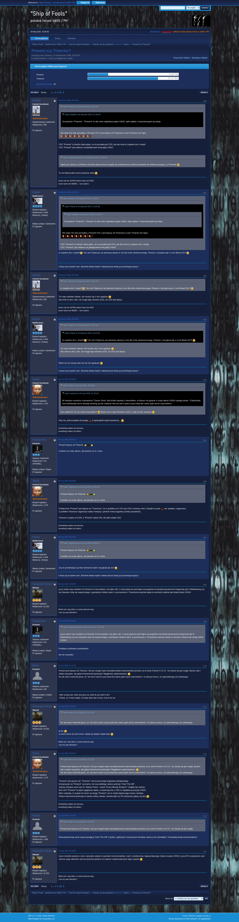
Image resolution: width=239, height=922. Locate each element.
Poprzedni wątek (182, 58)
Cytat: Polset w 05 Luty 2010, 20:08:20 (79, 385)
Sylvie (126, 44)
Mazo (35, 665)
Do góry (35, 886)
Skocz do (169, 898)
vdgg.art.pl (166, 32)
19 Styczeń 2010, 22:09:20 (68, 319)
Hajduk (36, 815)
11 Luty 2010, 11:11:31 (67, 665)
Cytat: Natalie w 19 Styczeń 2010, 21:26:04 (82, 114)
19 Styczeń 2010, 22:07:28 (68, 275)
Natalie (36, 100)
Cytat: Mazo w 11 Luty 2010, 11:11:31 (78, 712)
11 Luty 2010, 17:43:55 (67, 851)
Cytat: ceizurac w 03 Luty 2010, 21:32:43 (81, 394)
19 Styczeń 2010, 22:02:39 (68, 192)
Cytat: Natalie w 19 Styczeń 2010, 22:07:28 (81, 325)
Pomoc (185, 916)
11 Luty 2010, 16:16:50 (67, 706)
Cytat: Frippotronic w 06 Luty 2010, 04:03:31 (81, 487)
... (54, 92)
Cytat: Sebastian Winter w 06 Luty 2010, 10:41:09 (83, 627)
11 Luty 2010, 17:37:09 (67, 815)
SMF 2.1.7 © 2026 (34, 916)
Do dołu (35, 92)
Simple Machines (48, 916)
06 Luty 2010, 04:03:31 (67, 440)
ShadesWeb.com (48, 919)
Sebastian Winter (42, 584)
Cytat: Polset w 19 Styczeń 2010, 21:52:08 (80, 107)
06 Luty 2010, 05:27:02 (67, 537)
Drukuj (204, 92)
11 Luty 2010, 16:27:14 (67, 753)
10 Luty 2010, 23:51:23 (67, 621)
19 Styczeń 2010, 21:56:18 (68, 100)
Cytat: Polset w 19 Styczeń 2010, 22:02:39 (80, 281)
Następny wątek (199, 58)
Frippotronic (39, 439)
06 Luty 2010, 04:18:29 (67, 481)
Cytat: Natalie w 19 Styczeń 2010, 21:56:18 (81, 199)
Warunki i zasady (195, 916)
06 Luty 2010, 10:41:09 (67, 584)
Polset (36, 192)
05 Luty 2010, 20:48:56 (67, 379)
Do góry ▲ (207, 916)
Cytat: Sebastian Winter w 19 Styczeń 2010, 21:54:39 (85, 158)
